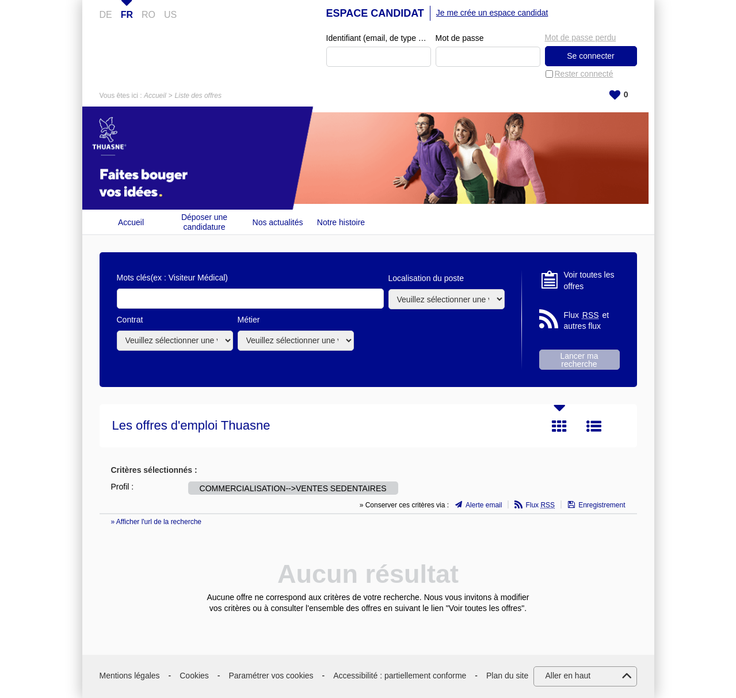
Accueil (155, 96)
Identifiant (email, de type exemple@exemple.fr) (378, 38)
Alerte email (484, 505)
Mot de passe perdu (580, 37)
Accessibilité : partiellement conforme (399, 675)
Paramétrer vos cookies (271, 675)
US (170, 15)
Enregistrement (601, 505)
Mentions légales (130, 675)
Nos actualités (278, 222)
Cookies (194, 675)
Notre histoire (341, 222)
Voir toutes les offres (589, 280)
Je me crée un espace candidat (492, 12)
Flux (540, 505)
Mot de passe (460, 38)
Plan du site (507, 675)
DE (106, 15)
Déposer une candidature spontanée (204, 222)
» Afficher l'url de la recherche (156, 522)
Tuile (559, 426)
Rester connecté (584, 73)
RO (148, 15)
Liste (593, 426)
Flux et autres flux (586, 320)
